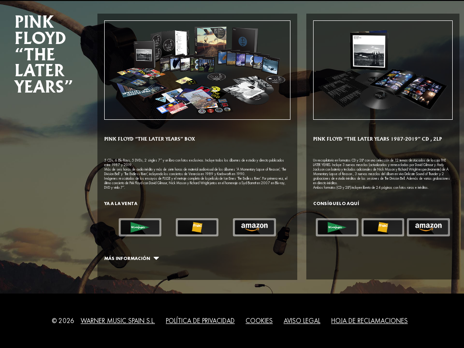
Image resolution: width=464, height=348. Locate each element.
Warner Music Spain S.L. (118, 320)
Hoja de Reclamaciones (369, 320)
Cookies (259, 320)
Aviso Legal (302, 320)
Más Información (129, 258)
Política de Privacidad (200, 320)
